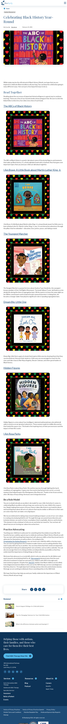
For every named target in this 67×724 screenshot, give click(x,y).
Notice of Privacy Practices (11, 709)
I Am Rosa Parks (12, 433)
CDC (32, 562)
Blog (26, 683)
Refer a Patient (8, 696)
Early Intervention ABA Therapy (10, 684)
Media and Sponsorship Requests (50, 712)
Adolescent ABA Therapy (11, 687)
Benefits (48, 686)
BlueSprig (14, 27)
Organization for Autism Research (15, 541)
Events (5, 700)
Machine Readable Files (31, 712)
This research (35, 558)
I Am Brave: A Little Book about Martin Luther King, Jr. (32, 169)
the (30, 562)
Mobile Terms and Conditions (12, 712)
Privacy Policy (50, 709)
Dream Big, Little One (14, 301)
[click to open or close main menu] (65, 3)
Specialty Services (8, 690)
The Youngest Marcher (15, 233)
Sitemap (5, 715)
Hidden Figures (11, 367)
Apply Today (49, 689)
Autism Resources (9, 12)
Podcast (28, 686)
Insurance (7, 693)
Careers (48, 683)
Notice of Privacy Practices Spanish (33, 709)
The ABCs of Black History (17, 106)
